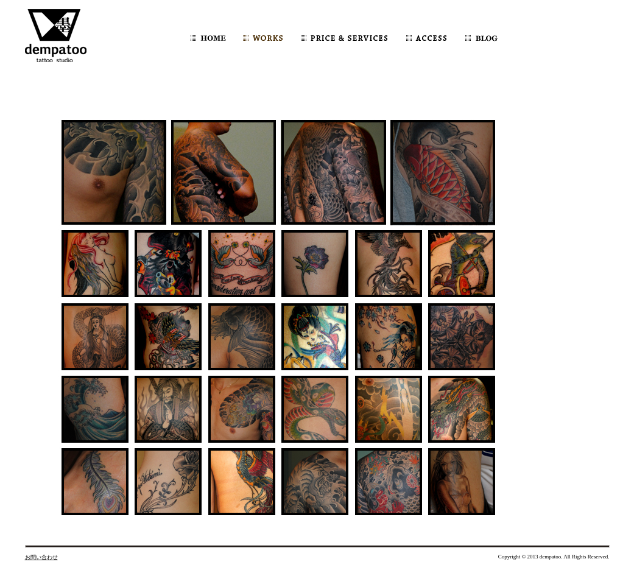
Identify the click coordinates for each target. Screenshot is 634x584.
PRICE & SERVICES (344, 37)
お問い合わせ (41, 557)
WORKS (263, 37)
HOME (208, 37)
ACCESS (426, 37)
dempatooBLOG (503, 37)
